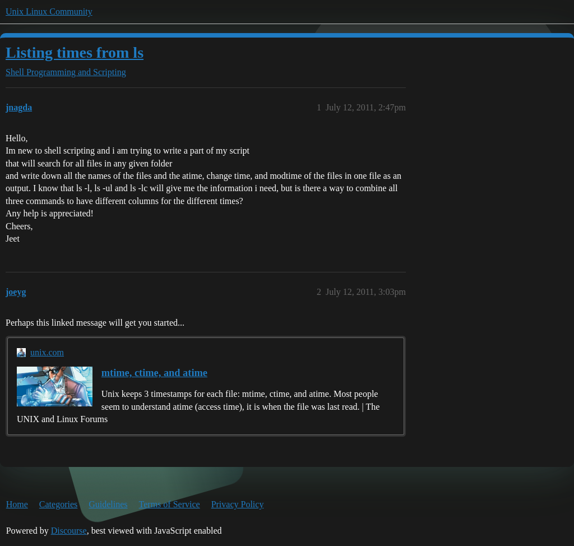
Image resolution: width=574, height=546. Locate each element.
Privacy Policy (237, 504)
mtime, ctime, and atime (154, 372)
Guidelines (108, 504)
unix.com (47, 352)
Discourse (69, 530)
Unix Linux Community (49, 11)
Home (17, 504)
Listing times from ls (75, 52)
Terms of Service (169, 504)
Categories (58, 504)
